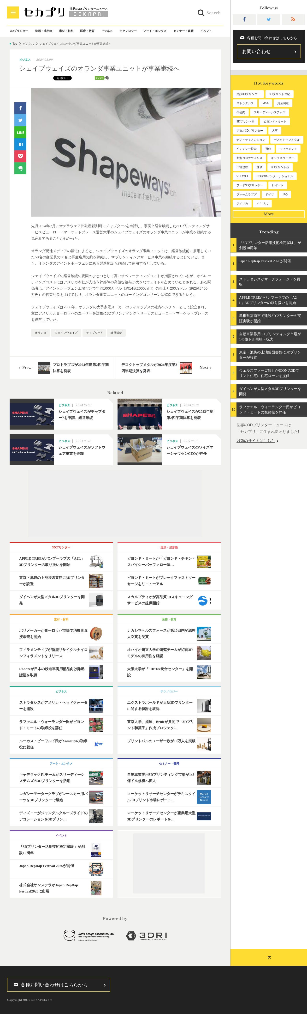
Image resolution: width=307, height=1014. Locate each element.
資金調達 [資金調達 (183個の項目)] (283, 103)
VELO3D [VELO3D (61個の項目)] (242, 176)
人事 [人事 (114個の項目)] (275, 130)
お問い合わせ (256, 51)
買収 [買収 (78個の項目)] (268, 149)
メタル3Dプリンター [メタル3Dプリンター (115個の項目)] (249, 130)
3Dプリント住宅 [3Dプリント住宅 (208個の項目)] (279, 94)
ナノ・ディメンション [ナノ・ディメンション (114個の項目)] (250, 139)
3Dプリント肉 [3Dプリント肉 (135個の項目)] (245, 121)
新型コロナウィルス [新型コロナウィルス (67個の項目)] (249, 158)
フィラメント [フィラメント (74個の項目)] (288, 149)
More (269, 214)
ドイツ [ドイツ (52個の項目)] (269, 194)
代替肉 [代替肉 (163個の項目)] (240, 112)
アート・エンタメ (154, 31)
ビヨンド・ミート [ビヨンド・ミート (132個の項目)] (274, 121)
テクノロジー (128, 31)
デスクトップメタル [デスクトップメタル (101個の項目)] (287, 139)
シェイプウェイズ (66, 332)
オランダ (40, 332)
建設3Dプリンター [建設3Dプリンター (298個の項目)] (248, 94)
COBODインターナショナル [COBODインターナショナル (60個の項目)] (275, 176)
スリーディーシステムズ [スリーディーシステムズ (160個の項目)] (269, 112)
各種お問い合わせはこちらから (49, 984)
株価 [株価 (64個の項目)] (259, 167)
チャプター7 (94, 332)
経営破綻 (116, 332)
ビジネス (107, 31)
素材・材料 (66, 31)
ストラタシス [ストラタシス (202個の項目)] (245, 103)
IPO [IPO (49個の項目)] (285, 194)
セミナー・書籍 (183, 31)
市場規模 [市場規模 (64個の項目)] (242, 167)
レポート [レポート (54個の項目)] (277, 185)
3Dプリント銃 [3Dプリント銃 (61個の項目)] (280, 167)
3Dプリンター (19, 31)
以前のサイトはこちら (255, 441)
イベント (206, 31)
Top (14, 43)
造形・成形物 (43, 31)
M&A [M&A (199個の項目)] (265, 103)
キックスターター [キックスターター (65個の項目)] (282, 158)
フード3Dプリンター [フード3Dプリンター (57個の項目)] (249, 185)
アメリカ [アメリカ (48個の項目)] (242, 203)
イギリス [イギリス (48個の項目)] (262, 203)
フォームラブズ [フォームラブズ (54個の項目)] (246, 194)
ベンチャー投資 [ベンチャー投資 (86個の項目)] (246, 149)
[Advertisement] (115, 503)
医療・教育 (87, 31)
